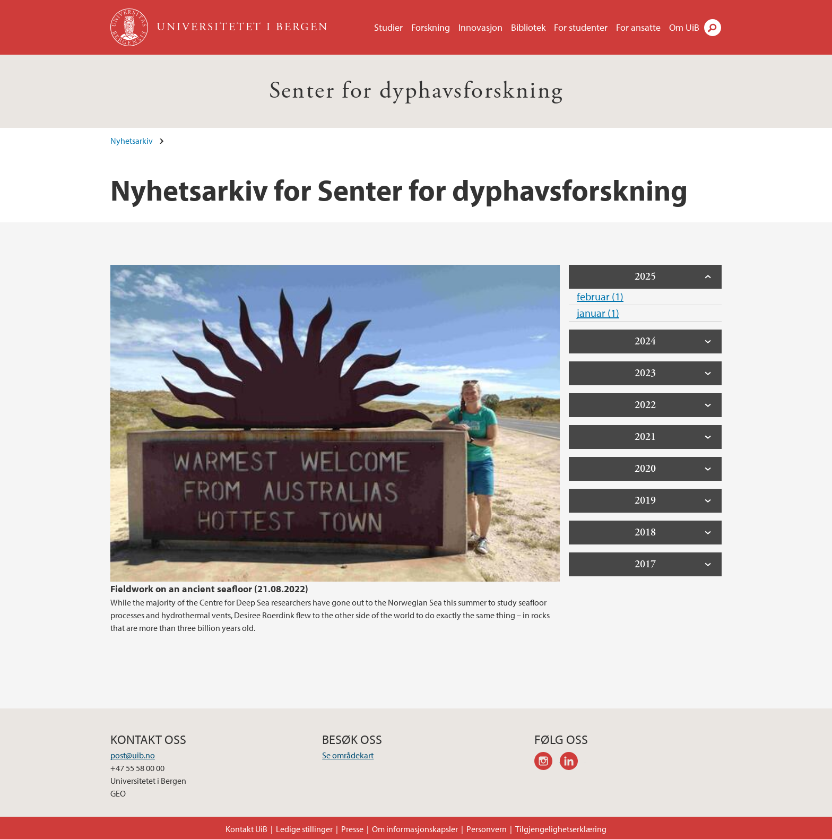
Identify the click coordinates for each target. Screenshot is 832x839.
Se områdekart (348, 755)
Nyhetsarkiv (131, 140)
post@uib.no (132, 755)
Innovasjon (480, 27)
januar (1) (598, 312)
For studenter (581, 27)
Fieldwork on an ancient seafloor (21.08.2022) (209, 589)
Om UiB (684, 27)
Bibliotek (528, 27)
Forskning (430, 27)
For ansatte (638, 27)
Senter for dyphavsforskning (416, 91)
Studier (388, 27)
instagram (547, 762)
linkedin (572, 762)
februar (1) (600, 296)
